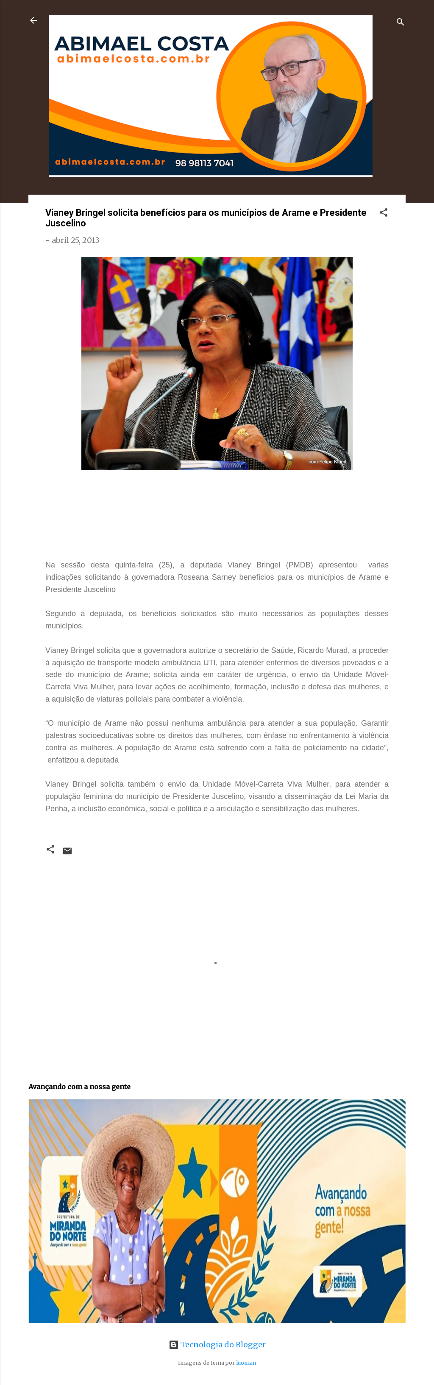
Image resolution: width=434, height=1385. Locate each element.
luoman (246, 1363)
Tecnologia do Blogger (217, 1344)
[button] (383, 213)
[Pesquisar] (400, 23)
